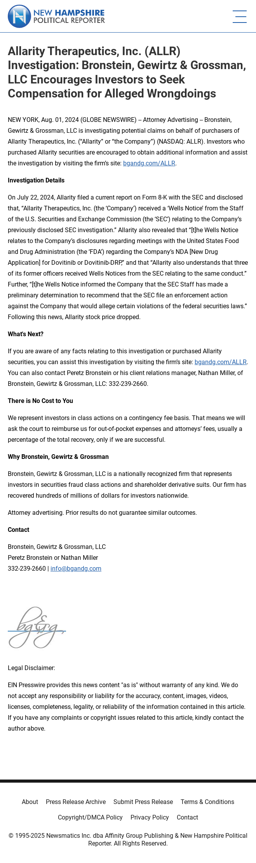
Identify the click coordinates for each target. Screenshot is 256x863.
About (30, 802)
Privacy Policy (150, 817)
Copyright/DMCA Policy (90, 817)
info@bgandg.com (76, 568)
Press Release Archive (76, 802)
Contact (187, 817)
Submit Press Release (143, 802)
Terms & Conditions (207, 802)
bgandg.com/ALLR (149, 163)
